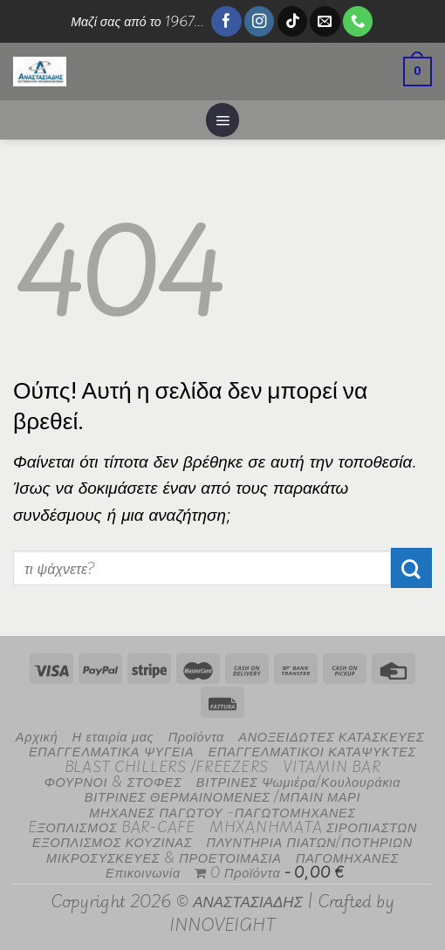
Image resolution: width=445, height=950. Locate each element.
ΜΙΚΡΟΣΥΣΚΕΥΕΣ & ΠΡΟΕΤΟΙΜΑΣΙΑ (164, 857)
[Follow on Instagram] (259, 21)
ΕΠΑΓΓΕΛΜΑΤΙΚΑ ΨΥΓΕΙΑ (111, 751)
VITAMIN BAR (331, 766)
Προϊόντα (196, 736)
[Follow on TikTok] (292, 21)
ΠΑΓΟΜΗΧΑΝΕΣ (347, 857)
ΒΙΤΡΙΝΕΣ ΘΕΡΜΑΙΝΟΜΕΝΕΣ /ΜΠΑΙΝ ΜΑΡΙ (222, 796)
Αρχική (37, 736)
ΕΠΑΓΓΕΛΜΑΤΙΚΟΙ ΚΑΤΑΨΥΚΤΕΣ (312, 751)
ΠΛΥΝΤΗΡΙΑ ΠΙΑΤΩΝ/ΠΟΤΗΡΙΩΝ (309, 841)
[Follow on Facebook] (226, 21)
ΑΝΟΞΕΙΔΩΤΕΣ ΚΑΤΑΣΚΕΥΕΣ (331, 736)
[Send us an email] (324, 21)
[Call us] (358, 21)
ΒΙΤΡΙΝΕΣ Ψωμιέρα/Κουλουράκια (298, 781)
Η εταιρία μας (113, 736)
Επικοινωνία (143, 872)
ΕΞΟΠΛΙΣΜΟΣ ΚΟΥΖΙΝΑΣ (112, 841)
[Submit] (411, 568)
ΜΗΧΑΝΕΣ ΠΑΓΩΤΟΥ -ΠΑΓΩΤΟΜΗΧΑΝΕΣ (222, 812)
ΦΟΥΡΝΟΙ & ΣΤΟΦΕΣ (113, 781)
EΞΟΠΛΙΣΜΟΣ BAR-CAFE (111, 827)
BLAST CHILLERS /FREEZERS (167, 766)
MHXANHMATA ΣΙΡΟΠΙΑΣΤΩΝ (313, 827)
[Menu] (222, 119)
